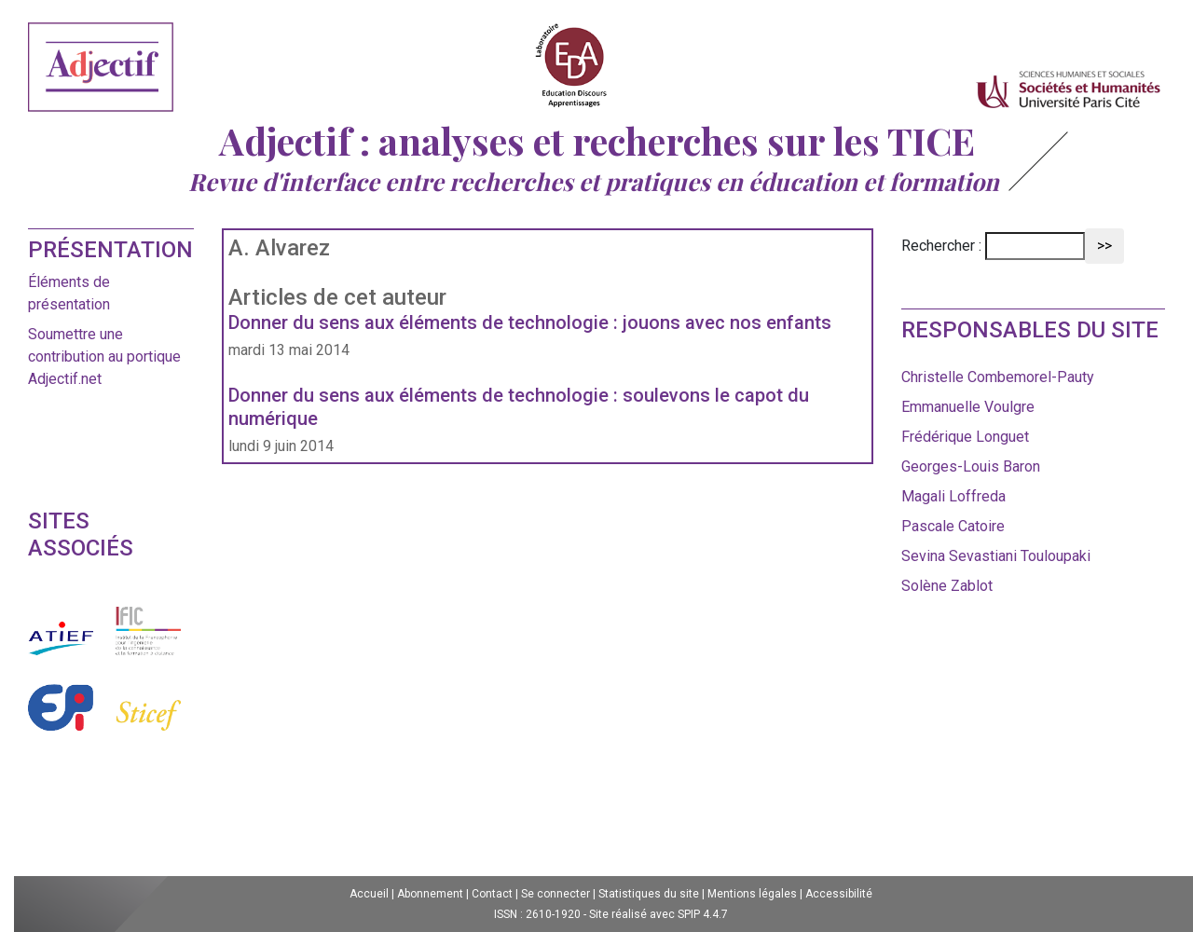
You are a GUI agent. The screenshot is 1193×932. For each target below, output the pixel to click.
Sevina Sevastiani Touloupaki (995, 556)
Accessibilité (838, 893)
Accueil (369, 893)
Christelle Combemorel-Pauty (997, 377)
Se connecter (555, 893)
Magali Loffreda (953, 496)
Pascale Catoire (953, 526)
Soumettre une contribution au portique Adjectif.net (104, 356)
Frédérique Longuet (965, 436)
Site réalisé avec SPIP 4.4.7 (658, 914)
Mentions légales (752, 893)
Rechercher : (941, 245)
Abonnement (430, 893)
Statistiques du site (648, 893)
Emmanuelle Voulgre (968, 407)
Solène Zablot (947, 586)
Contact (492, 893)
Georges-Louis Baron (970, 466)
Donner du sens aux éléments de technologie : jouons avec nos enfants (529, 322)
